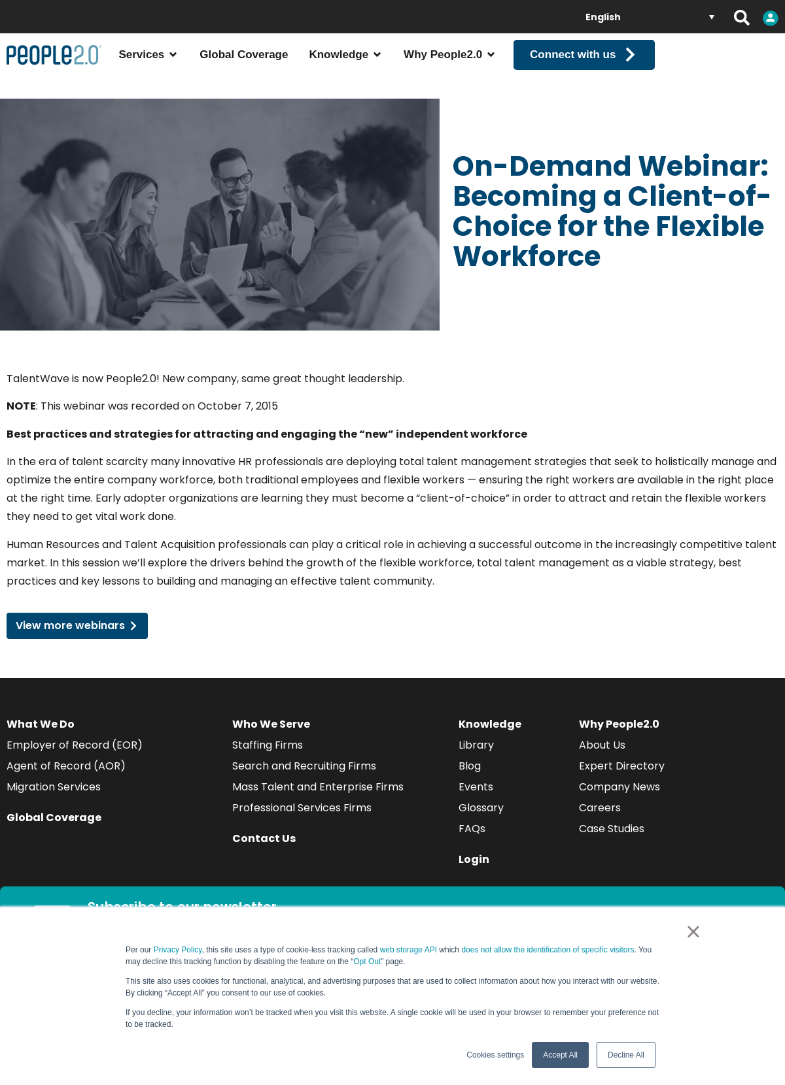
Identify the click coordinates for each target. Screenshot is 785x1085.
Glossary (481, 819)
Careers (600, 819)
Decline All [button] (626, 1055)
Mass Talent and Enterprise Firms (318, 798)
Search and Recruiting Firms (304, 777)
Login (474, 871)
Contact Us (264, 850)
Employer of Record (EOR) (75, 756)
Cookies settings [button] (495, 1055)
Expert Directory (622, 777)
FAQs (472, 840)
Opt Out (367, 961)
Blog (470, 777)
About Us (602, 756)
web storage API (410, 949)
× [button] (693, 931)
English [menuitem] (603, 17)
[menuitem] (650, 17)
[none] (650, 17)
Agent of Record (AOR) (66, 777)
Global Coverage (54, 829)
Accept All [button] (560, 1055)
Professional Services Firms (302, 819)
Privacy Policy (178, 949)
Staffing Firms (267, 756)
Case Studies (611, 840)
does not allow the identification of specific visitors (547, 949)
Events (476, 798)
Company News (619, 798)
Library (476, 756)
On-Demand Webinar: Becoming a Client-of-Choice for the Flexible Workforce (612, 222)
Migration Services (54, 798)
